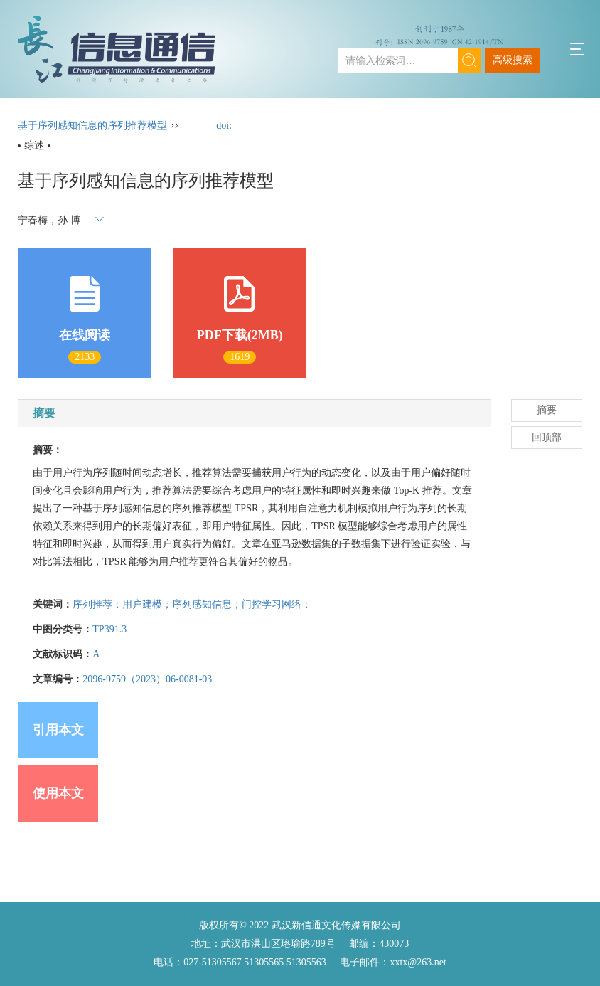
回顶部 (547, 437)
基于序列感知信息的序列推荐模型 (92, 125)
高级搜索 (512, 60)
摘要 (547, 410)
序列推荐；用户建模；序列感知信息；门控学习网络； (192, 604)
